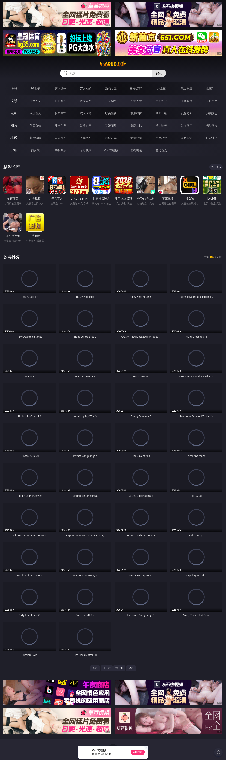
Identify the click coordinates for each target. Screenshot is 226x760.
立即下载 (138, 752)
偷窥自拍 (35, 125)
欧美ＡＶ (85, 101)
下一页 (119, 668)
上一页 (107, 668)
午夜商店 (60, 150)
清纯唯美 (161, 125)
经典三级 (161, 113)
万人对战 (85, 88)
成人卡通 (85, 113)
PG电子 (35, 88)
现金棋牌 (186, 88)
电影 (13, 113)
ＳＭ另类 (211, 101)
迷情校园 (136, 138)
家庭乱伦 (60, 138)
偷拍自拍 (60, 113)
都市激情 (35, 138)
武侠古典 (111, 138)
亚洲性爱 (35, 113)
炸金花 (161, 88)
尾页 (131, 668)
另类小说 (161, 138)
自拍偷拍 (60, 101)
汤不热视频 (111, 150)
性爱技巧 (211, 138)
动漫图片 (111, 125)
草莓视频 (85, 150)
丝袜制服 (161, 101)
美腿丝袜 (136, 125)
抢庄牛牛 (211, 88)
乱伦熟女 (186, 113)
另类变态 (211, 113)
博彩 (13, 88)
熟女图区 (186, 125)
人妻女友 (85, 138)
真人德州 (60, 88)
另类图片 (211, 125)
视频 (13, 100)
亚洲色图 (60, 125)
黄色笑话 (186, 138)
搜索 (159, 73)
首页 (95, 668)
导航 (13, 150)
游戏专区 (111, 88)
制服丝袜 (136, 113)
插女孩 (35, 150)
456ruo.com (113, 64)
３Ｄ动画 (111, 101)
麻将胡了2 (136, 88)
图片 (13, 125)
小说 (13, 137)
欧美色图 (85, 125)
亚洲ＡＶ (35, 101)
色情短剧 (161, 150)
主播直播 (186, 101)
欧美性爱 (111, 113)
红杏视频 (136, 150)
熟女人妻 (136, 101)
